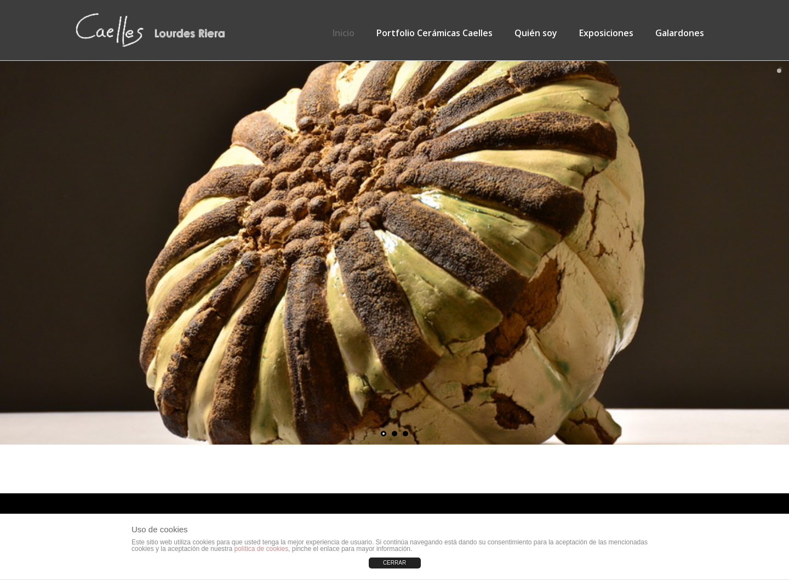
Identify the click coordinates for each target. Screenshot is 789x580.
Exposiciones (606, 33)
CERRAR (394, 563)
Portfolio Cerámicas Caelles (434, 33)
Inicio (344, 33)
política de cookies (261, 549)
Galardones (679, 33)
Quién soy (535, 33)
